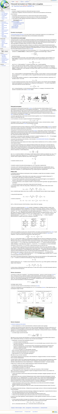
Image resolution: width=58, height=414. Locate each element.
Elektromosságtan (18, 407)
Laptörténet (27, 1)
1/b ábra (31, 48)
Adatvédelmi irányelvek (18, 411)
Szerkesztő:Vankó (44, 407)
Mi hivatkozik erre (4, 54)
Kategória (13, 407)
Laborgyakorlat (28, 407)
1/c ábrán (25, 114)
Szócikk (12, 1)
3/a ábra (35, 130)
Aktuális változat (22, 6)
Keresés (1, 48)
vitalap (27, 5)
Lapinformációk (4, 62)
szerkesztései (30, 5)
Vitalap (17, 1)
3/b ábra (43, 287)
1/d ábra (25, 123)
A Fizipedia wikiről (27, 411)
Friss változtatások (5, 13)
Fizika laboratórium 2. (36, 407)
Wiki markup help (4, 14)
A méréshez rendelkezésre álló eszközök (18, 324)
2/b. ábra (47, 233)
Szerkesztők (4, 65)
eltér (12, 6)
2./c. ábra (19, 253)
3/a (52, 274)
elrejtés (21, 20)
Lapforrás (22, 1)
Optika (3, 44)
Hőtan (24, 407)
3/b (55, 274)
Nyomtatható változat (5, 59)
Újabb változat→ (29, 6)
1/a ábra (30, 108)
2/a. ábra (26, 207)
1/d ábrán (29, 89)
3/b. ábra (51, 231)
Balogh (24, 5)
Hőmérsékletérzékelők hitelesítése (18, 34)
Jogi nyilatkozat (35, 411)
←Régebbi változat (16, 6)
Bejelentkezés (54, 0)
